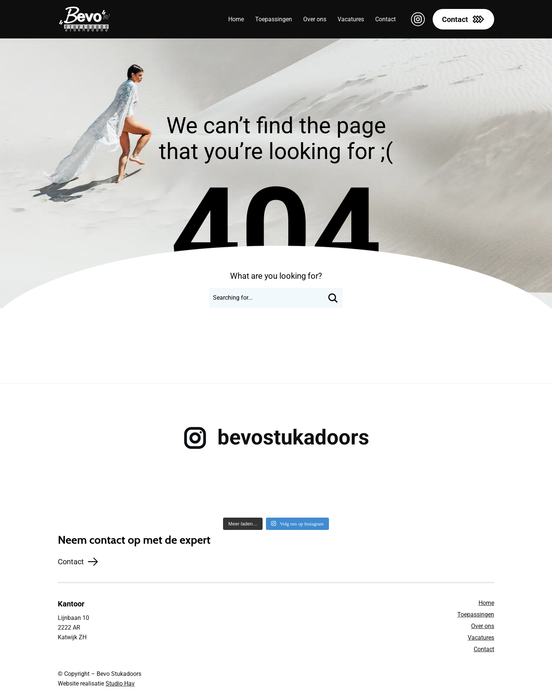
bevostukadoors (293, 437)
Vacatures (481, 637)
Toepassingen (475, 614)
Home (486, 602)
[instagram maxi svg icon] (418, 19)
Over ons (482, 626)
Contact (484, 649)
